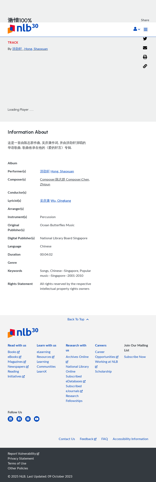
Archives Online (77, 358)
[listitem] (17, 346)
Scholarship (103, 371)
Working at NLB (106, 363)
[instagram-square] (29, 421)
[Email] (145, 48)
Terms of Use (17, 463)
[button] (136, 29)
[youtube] (38, 421)
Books (14, 352)
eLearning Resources (45, 354)
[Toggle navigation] (145, 29)
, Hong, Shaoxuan (35, 48)
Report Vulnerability (23, 453)
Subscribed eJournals (74, 388)
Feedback (88, 439)
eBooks (14, 356)
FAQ (104, 439)
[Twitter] (145, 39)
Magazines (17, 361)
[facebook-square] (20, 421)
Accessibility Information (130, 439)
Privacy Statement (21, 458)
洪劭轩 (17, 48)
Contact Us (67, 439)
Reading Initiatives (16, 373)
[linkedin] (12, 421)
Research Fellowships (74, 398)
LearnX (42, 371)
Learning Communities (46, 364)
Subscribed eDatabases (76, 378)
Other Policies (18, 468)
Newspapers (18, 366)
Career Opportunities (106, 354)
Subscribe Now (135, 356)
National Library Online (77, 369)
